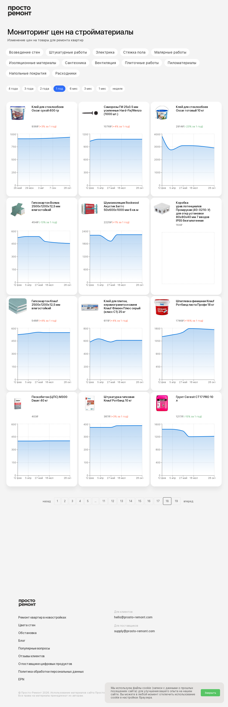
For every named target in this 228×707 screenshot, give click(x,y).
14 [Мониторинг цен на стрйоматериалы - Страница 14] (130, 501)
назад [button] (47, 501)
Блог (21, 641)
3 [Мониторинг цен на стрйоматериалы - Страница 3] (72, 501)
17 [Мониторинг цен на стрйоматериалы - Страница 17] (158, 501)
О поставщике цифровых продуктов (45, 664)
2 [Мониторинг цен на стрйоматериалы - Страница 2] (65, 501)
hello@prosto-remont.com (133, 617)
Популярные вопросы (34, 648)
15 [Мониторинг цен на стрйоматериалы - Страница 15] (139, 501)
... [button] (95, 501)
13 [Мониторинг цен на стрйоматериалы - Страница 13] (121, 501)
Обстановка (27, 633)
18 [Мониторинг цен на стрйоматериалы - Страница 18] (167, 501)
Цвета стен (26, 625)
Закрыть (210, 692)
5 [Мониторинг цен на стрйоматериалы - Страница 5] (88, 501)
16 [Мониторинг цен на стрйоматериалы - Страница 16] (148, 501)
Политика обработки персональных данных (51, 671)
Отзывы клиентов (31, 656)
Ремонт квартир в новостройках (42, 617)
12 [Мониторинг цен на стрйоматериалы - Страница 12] (112, 501)
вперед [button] (188, 501)
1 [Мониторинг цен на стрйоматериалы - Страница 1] (57, 501)
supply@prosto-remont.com (134, 631)
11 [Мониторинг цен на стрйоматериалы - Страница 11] (103, 501)
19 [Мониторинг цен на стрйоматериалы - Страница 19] (176, 501)
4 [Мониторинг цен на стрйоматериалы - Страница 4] (80, 501)
